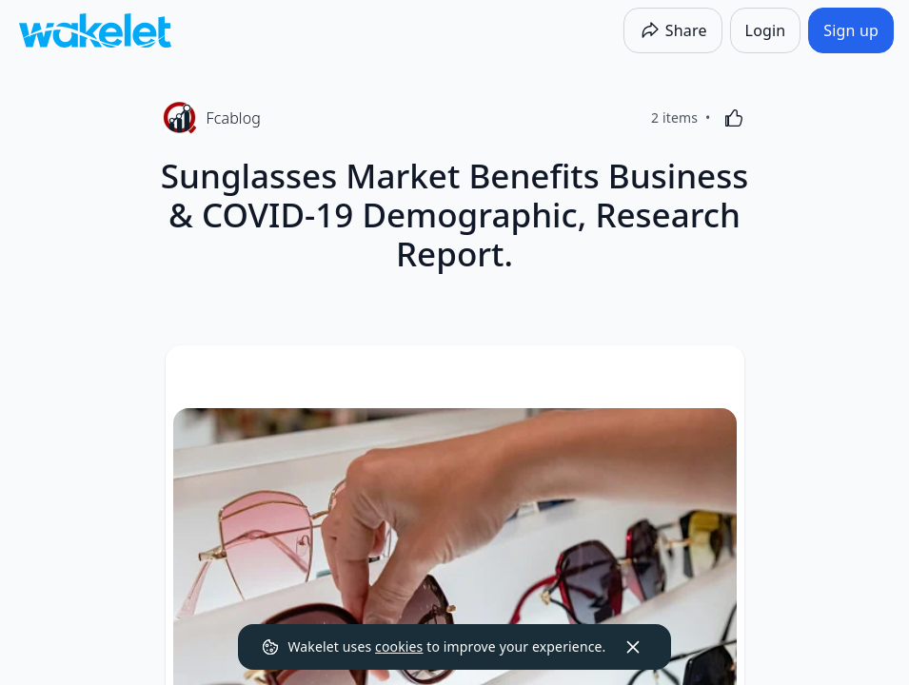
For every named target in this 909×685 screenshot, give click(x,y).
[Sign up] (851, 30)
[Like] (734, 118)
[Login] (765, 30)
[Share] (672, 30)
